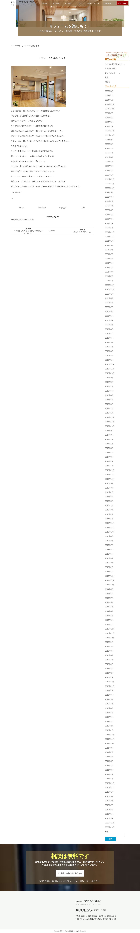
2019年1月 (109, 360)
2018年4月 (109, 400)
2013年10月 (109, 638)
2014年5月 (109, 607)
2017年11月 (109, 422)
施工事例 (56, 3)
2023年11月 (109, 131)
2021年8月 (109, 250)
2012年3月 (109, 721)
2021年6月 (109, 259)
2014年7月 (109, 598)
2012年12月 (109, 682)
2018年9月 (109, 378)
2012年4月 (109, 717)
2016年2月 (109, 514)
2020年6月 (109, 311)
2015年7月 (109, 545)
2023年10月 (109, 135)
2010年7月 (109, 805)
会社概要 (108, 3)
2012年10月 (109, 691)
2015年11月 (109, 527)
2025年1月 (109, 96)
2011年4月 (109, 765)
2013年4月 (109, 664)
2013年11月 (109, 633)
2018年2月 (109, 408)
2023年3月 (109, 166)
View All (52, 231)
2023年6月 (109, 153)
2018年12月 (109, 364)
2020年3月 (109, 325)
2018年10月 (109, 373)
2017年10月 (109, 426)
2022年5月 (109, 210)
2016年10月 (109, 479)
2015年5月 (109, 554)
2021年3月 (109, 272)
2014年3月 (109, 616)
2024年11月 (109, 104)
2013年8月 (109, 647)
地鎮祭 (107, 82)
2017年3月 (109, 457)
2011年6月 (109, 757)
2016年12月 (109, 470)
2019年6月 (109, 338)
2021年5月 (109, 263)
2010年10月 (109, 792)
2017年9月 (109, 430)
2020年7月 (109, 307)
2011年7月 (109, 752)
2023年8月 (109, 144)
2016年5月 (109, 501)
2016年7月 (109, 492)
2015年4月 (109, 558)
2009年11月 (109, 823)
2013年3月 (109, 668)
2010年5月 (109, 814)
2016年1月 (109, 519)
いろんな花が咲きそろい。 (115, 64)
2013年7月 (109, 651)
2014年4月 (109, 611)
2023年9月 (109, 140)
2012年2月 (109, 726)
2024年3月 (109, 118)
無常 (106, 77)
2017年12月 (109, 417)
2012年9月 (109, 695)
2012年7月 (109, 704)
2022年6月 (109, 206)
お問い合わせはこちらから (71, 873)
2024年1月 (109, 126)
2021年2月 (109, 276)
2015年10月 (109, 532)
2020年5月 (109, 316)
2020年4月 (109, 320)
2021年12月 (109, 232)
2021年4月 (109, 267)
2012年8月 (109, 699)
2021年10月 (109, 241)
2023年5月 (109, 157)
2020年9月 (109, 298)
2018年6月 (109, 391)
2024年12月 (109, 100)
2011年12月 (109, 735)
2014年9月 (109, 589)
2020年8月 (109, 303)
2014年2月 (109, 620)
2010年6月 (109, 810)
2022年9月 (109, 193)
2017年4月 (109, 453)
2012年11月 (109, 686)
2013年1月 (109, 677)
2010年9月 (109, 796)
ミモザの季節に (111, 69)
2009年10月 (109, 827)
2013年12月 (109, 629)
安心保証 (68, 3)
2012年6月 (109, 708)
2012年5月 (109, 713)
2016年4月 (109, 505)
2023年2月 (109, 170)
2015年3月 (109, 563)
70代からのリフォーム (82, 232)
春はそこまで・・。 (113, 73)
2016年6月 (109, 497)
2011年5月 (109, 761)
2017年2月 (109, 461)
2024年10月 (109, 109)
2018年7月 (109, 386)
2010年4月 (109, 818)
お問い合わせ (122, 3)
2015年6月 (109, 550)
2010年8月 (109, 801)
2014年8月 (109, 594)
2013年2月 (109, 673)
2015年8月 (109, 541)
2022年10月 (109, 188)
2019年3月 (109, 351)
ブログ (79, 3)
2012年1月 (109, 730)
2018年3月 (109, 404)
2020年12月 (109, 285)
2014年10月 (109, 585)
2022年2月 (109, 223)
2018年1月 (109, 413)
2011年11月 (109, 739)
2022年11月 (109, 184)
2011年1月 (109, 779)
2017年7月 (109, 439)
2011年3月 (109, 770)
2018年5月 (109, 395)
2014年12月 (109, 576)
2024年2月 (109, 122)
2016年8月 (109, 488)
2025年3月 (109, 91)
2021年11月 (109, 237)
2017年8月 (109, 435)
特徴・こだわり (93, 3)
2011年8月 (109, 748)
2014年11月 (109, 580)
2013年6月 (109, 655)
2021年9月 (109, 245)
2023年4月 (109, 162)
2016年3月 (109, 510)
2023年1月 (109, 175)
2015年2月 (109, 567)
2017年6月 (109, 444)
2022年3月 (109, 219)
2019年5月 (109, 342)
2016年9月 (109, 483)
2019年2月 (109, 356)
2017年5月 (109, 448)
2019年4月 (109, 347)
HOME (44, 3)
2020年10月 (109, 294)
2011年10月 (109, 743)
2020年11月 (109, 290)
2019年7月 (109, 334)
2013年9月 (109, 642)
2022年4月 (109, 214)
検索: (107, 832)
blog (18, 46)
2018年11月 (109, 369)
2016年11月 (109, 475)
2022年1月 (109, 228)
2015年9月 (109, 536)
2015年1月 (109, 572)
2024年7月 (109, 113)
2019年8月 (109, 329)
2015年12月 (109, 523)
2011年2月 (109, 774)
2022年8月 (109, 197)
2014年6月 (109, 602)
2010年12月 (109, 783)
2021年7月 (109, 254)
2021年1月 (109, 281)
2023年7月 (109, 148)
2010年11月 (109, 788)
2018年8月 (109, 382)
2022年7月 (109, 201)
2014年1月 (109, 624)
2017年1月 (109, 466)
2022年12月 (109, 179)
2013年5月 (109, 660)
